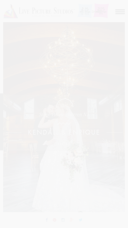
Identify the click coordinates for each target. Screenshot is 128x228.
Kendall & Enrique (64, 132)
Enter (64, 144)
